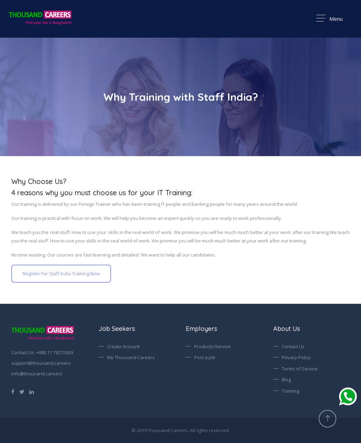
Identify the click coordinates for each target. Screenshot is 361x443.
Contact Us (293, 346)
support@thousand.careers (41, 363)
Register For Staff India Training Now (61, 273)
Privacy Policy (296, 357)
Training (290, 391)
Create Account (123, 346)
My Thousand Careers (131, 357)
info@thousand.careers (36, 373)
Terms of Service (300, 368)
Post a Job (204, 357)
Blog (286, 379)
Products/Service (212, 346)
